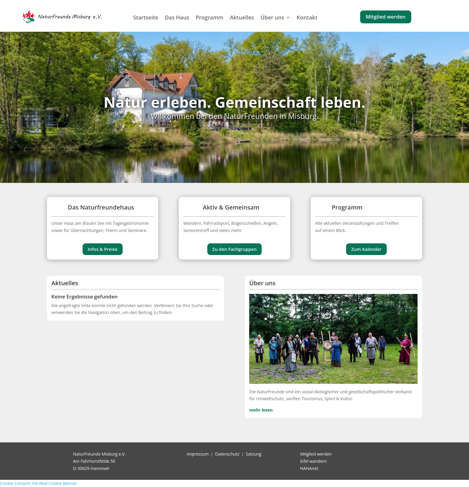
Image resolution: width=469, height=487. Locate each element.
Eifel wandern (313, 461)
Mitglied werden (386, 16)
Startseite (145, 17)
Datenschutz (227, 454)
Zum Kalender (366, 249)
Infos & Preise (102, 249)
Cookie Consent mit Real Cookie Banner (38, 483)
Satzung (253, 454)
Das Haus (177, 17)
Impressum (198, 454)
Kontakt (307, 17)
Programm (209, 17)
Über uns (272, 17)
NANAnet (309, 468)
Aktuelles (242, 17)
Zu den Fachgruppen (234, 249)
